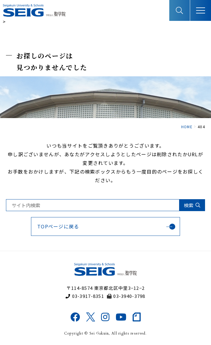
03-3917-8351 (85, 296)
